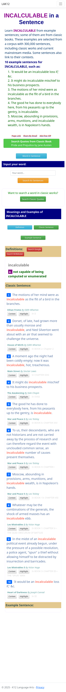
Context (12, 313)
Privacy (40, 687)
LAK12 (6, 4)
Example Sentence (33, 237)
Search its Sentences (33, 180)
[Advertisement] (33, 650)
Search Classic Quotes (33, 199)
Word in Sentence (31, 155)
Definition (19, 227)
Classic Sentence (46, 227)
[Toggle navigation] (60, 3)
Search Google (34, 249)
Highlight (24, 313)
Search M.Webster (15, 254)
